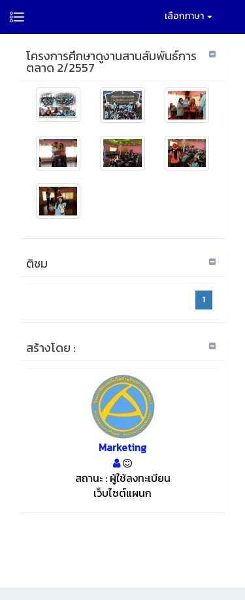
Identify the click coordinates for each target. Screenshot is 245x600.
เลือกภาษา (188, 16)
